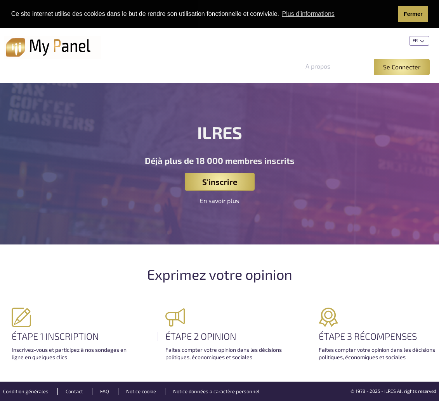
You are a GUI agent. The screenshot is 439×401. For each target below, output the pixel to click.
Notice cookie (141, 391)
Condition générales (26, 391)
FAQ (104, 391)
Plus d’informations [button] (308, 13)
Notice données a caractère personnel (216, 391)
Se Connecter (401, 67)
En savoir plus (219, 200)
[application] (437, 399)
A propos (317, 66)
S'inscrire (219, 181)
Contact (74, 391)
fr (419, 41)
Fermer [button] (413, 14)
